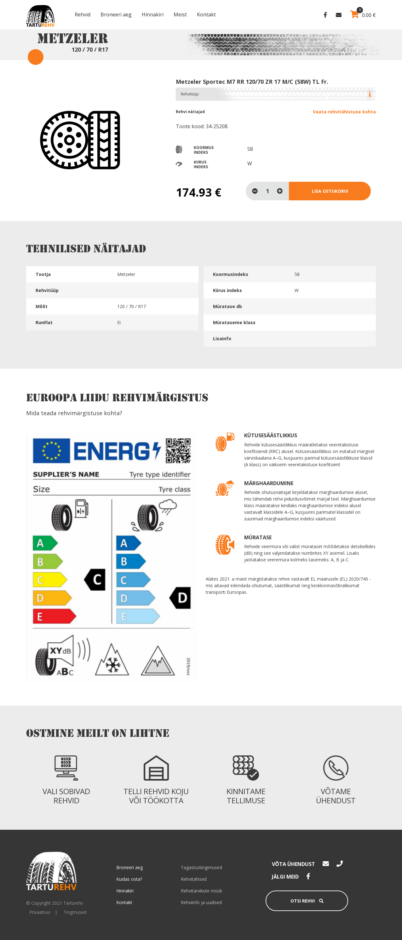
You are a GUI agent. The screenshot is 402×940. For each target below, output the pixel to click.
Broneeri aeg (116, 14)
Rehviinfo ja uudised (201, 902)
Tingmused (75, 912)
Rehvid (82, 14)
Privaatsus (39, 912)
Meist (180, 14)
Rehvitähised (194, 879)
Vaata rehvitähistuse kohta (344, 112)
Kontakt (206, 14)
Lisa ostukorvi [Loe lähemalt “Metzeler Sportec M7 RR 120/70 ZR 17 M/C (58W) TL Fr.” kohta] (330, 191)
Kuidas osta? (129, 879)
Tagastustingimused (201, 867)
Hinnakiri (153, 14)
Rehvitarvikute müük (201, 891)
